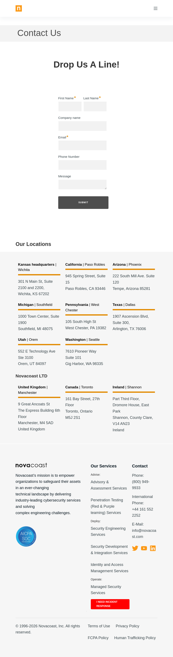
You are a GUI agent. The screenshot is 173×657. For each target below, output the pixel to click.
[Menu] (155, 8)
